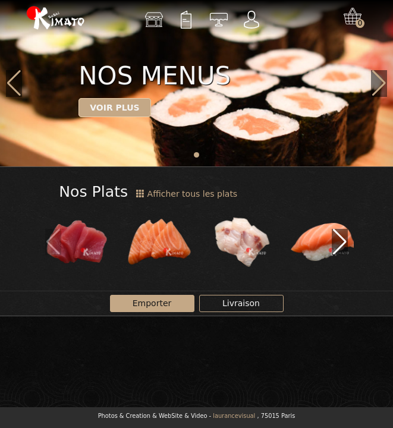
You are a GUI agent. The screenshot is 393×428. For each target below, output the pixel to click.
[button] (196, 155)
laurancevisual (234, 416)
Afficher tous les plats (186, 194)
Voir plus (115, 107)
